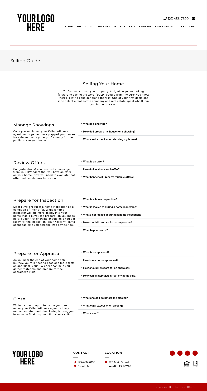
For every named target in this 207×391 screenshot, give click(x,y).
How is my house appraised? (100, 260)
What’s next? (91, 313)
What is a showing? (95, 123)
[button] (136, 124)
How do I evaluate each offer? (101, 169)
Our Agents (164, 26)
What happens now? (95, 230)
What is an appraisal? (96, 252)
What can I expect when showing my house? (110, 139)
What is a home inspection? (100, 199)
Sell (132, 26)
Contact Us (186, 26)
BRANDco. (191, 387)
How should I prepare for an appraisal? (106, 267)
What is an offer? (93, 161)
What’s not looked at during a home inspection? (112, 214)
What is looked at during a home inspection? (110, 207)
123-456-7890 (176, 19)
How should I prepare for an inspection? (107, 222)
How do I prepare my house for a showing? (109, 131)
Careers (145, 26)
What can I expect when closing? (103, 305)
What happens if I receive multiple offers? (108, 177)
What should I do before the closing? (105, 297)
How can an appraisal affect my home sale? (109, 275)
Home (69, 26)
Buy (122, 26)
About (81, 26)
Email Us (81, 366)
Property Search (103, 26)
